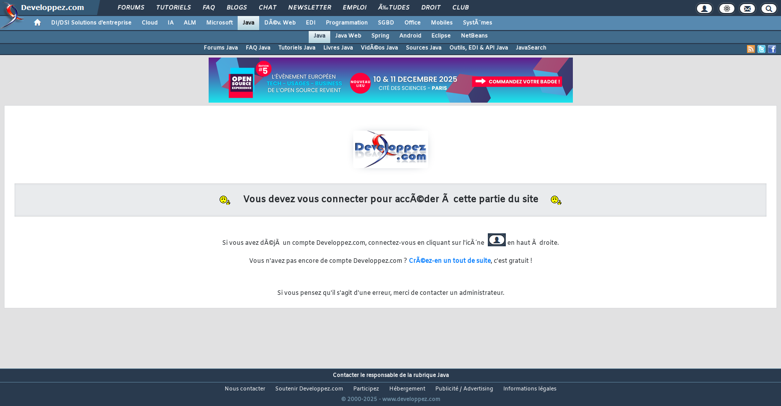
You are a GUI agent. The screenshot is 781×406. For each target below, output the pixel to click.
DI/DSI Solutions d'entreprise (91, 23)
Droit (430, 8)
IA (171, 23)
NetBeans (474, 36)
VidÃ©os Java (379, 48)
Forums (131, 8)
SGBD (386, 23)
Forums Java (221, 48)
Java (248, 23)
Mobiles (442, 23)
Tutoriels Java (296, 48)
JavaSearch (531, 48)
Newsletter (309, 8)
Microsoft (219, 23)
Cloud (150, 23)
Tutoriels (173, 8)
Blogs (237, 8)
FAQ (209, 8)
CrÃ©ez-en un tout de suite (450, 261)
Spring (380, 36)
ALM (190, 23)
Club (460, 8)
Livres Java (338, 48)
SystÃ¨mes (477, 23)
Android (410, 36)
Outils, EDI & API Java (478, 48)
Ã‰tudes (393, 8)
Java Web (348, 36)
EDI (311, 23)
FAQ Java (258, 48)
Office (412, 23)
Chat (267, 8)
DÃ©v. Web (280, 23)
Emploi (354, 8)
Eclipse (441, 36)
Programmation (347, 23)
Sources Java (423, 48)
